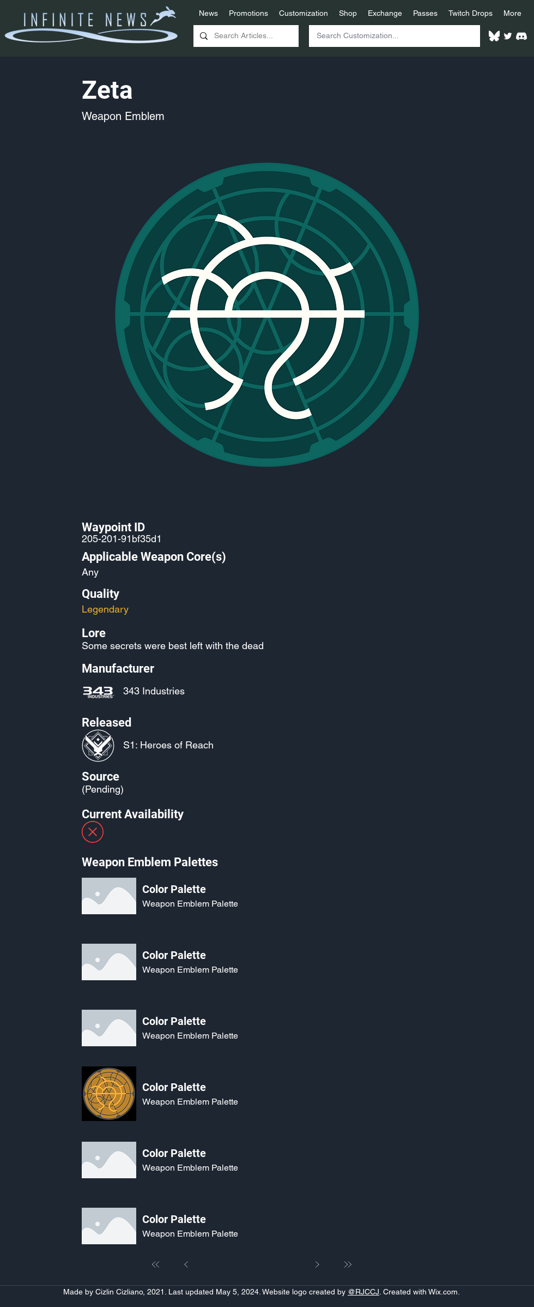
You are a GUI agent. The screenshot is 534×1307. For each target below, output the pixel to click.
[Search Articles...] (245, 36)
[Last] (348, 1264)
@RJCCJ (363, 1291)
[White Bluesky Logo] (494, 36)
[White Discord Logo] (521, 36)
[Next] (317, 1264)
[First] (156, 1264)
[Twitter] (507, 36)
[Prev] (186, 1264)
